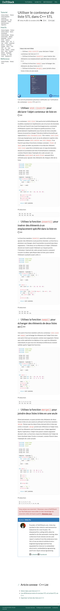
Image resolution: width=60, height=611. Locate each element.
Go (5, 48)
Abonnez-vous (47, 514)
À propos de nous (30, 607)
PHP (2, 48)
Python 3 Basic (5, 15)
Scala (2, 56)
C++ (44, 20)
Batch (11, 31)
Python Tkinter (5, 31)
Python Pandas (5, 35)
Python (12, 30)
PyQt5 (9, 21)
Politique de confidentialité (43, 607)
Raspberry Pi (8, 56)
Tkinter (12, 15)
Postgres (3, 54)
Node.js (7, 49)
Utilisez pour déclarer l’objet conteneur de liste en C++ (37, 111)
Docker (9, 38)
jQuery (3, 44)
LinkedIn (33, 554)
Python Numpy (5, 20)
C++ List (51, 20)
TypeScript (8, 44)
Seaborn (8, 40)
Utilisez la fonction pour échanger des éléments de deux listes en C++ (37, 323)
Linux (7, 41)
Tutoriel (28, 2)
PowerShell (4, 33)
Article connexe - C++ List (34, 584)
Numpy (12, 35)
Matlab (3, 41)
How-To (38, 2)
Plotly (2, 40)
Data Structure (5, 23)
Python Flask (4, 36)
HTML (6, 43)
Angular (3, 46)
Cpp (2, 43)
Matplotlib (3, 21)
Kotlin (2, 49)
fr (56, 2)
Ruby (6, 51)
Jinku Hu (23, 20)
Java (9, 48)
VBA (10, 54)
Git (11, 20)
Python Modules (5, 16)
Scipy (2, 63)
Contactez (55, 607)
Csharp (12, 49)
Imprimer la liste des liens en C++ (32, 598)
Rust (2, 51)
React (8, 46)
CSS (12, 46)
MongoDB (8, 53)
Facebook (42, 554)
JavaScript (3, 18)
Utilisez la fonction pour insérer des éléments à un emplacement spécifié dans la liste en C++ (39, 58)
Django (10, 36)
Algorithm (3, 24)
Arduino (11, 51)
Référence (47, 2)
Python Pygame (5, 30)
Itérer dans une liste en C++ (30, 591)
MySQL (3, 53)
